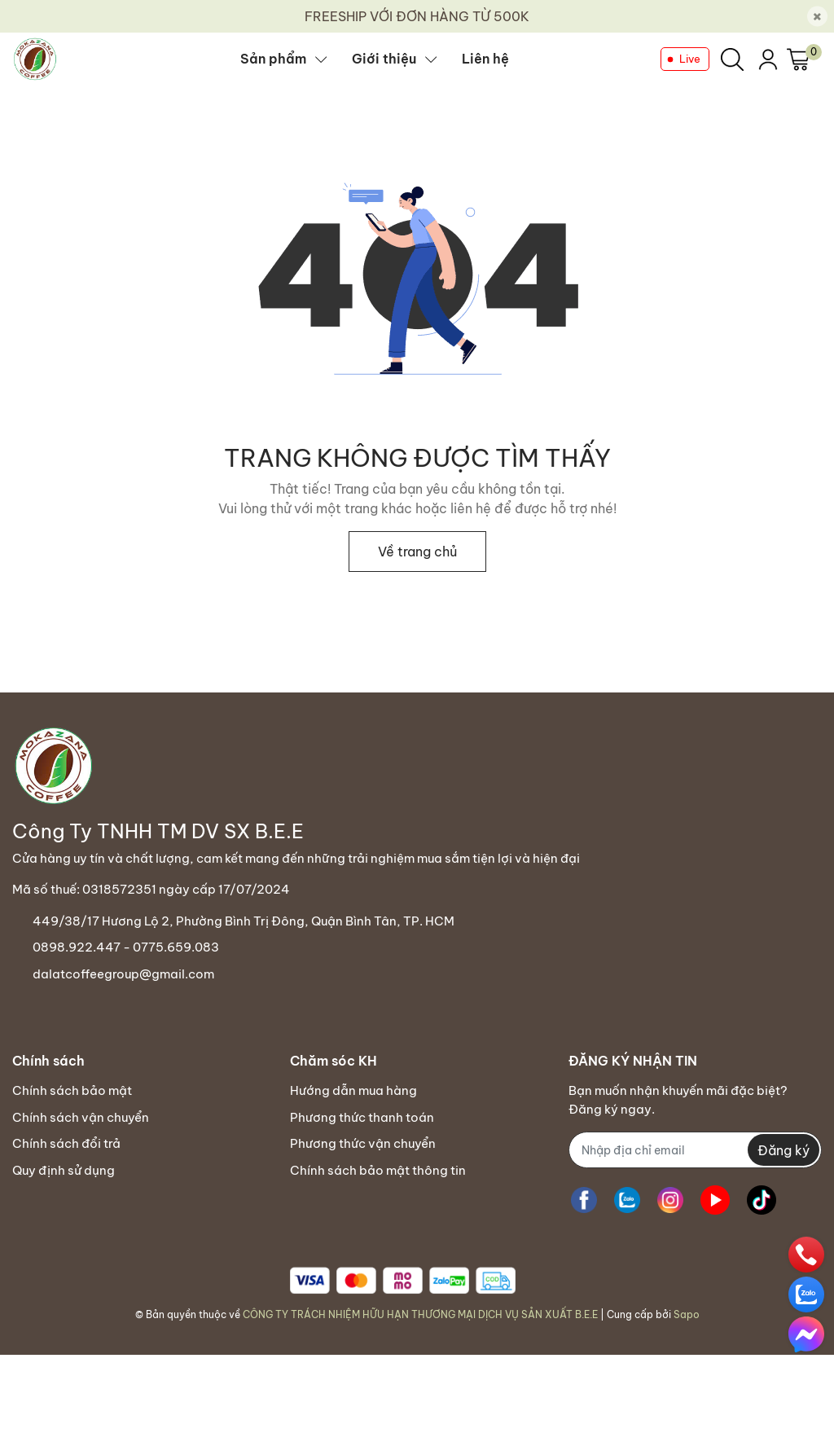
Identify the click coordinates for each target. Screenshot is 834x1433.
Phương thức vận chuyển (363, 1143)
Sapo (687, 1314)
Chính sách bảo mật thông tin (378, 1170)
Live (689, 58)
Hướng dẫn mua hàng (353, 1090)
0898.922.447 (77, 947)
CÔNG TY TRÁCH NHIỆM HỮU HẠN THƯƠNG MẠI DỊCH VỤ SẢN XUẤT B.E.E (420, 1314)
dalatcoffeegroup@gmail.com (123, 974)
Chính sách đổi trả (66, 1143)
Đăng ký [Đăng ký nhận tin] (783, 1150)
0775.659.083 (176, 947)
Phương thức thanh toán (362, 1117)
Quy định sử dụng (63, 1170)
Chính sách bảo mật (72, 1090)
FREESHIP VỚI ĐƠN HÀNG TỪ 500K (417, 16)
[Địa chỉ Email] (695, 1150)
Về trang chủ (417, 551)
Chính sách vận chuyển (80, 1117)
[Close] (817, 17)
